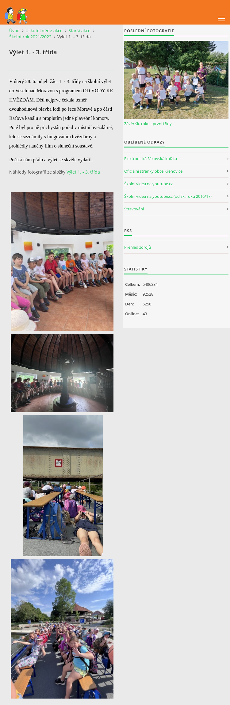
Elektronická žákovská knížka (150, 158)
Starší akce (79, 30)
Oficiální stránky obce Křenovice (153, 171)
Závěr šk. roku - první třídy (148, 123)
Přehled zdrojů (137, 247)
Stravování (134, 209)
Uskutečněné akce (44, 30)
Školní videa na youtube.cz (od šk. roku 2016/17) (168, 196)
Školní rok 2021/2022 (30, 37)
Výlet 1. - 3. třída (83, 172)
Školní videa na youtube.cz (148, 183)
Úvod (14, 30)
